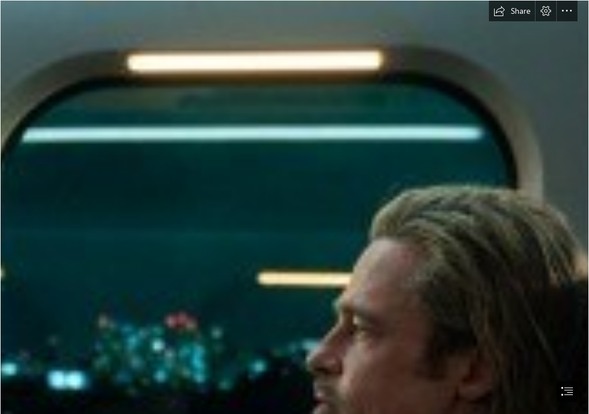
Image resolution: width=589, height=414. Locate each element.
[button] (512, 11)
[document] (294, 207)
